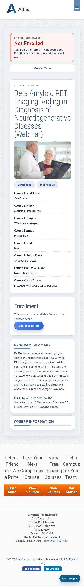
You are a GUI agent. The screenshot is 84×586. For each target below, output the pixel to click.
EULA (64, 559)
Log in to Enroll (29, 325)
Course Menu (42, 68)
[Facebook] (31, 568)
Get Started (71, 490)
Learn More (12, 490)
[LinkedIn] (53, 568)
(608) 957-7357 (59, 540)
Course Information (34, 422)
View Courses (32, 490)
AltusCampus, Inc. (26, 559)
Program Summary (32, 345)
